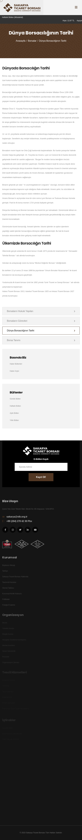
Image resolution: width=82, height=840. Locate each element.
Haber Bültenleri (16, 364)
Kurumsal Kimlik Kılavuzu (12, 595)
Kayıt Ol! (41, 477)
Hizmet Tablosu (8, 589)
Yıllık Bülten (14, 420)
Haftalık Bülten (15, 406)
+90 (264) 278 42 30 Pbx (19, 522)
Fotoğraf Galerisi (8, 606)
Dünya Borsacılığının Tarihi (41, 330)
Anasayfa (20, 41)
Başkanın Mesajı (8, 567)
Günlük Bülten (15, 399)
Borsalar (32, 41)
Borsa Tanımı (41, 340)
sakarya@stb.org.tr (16, 518)
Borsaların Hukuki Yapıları (41, 311)
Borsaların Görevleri (41, 321)
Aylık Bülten (14, 413)
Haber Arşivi (14, 371)
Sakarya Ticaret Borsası (35, 833)
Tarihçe (5, 572)
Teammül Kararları (9, 584)
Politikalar (6, 601)
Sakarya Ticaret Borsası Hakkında (15, 578)
